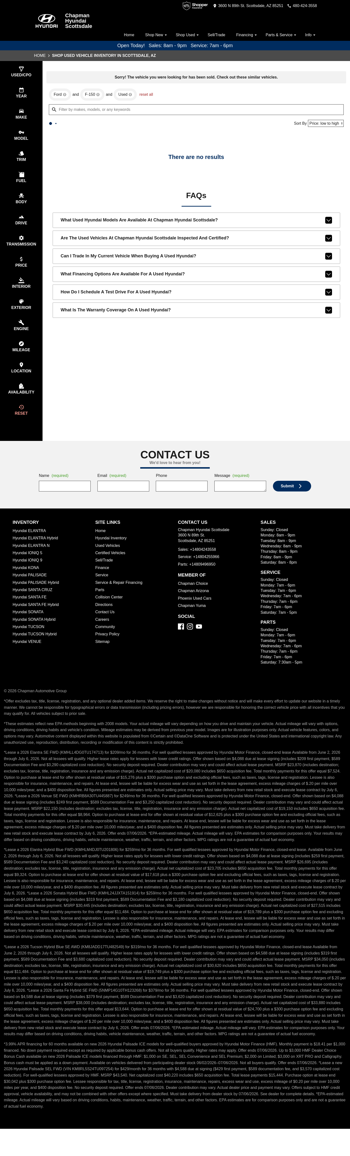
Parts (100, 598)
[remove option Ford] (60, 126)
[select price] (21, 267)
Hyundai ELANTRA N (31, 554)
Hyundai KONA (26, 576)
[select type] (21, 72)
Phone (161, 484)
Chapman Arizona (194, 599)
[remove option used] (126, 126)
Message (232, 484)
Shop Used (185, 35)
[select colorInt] (21, 288)
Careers (102, 628)
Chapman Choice (193, 592)
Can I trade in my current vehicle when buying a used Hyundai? (196, 288)
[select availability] (21, 396)
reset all (147, 126)
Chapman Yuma (192, 614)
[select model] (21, 137)
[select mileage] (21, 353)
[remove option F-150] (93, 126)
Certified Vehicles (111, 561)
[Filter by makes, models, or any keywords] (196, 141)
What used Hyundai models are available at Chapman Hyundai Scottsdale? (196, 252)
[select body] (21, 202)
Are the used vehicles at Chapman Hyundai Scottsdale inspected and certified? (196, 270)
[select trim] (21, 158)
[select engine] (21, 331)
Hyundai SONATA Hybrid (35, 628)
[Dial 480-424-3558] (300, 5)
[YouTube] (199, 635)
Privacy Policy (108, 642)
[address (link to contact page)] (243, 5)
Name (54, 484)
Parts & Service (281, 35)
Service (102, 583)
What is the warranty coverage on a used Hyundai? (196, 342)
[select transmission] (21, 245)
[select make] (21, 115)
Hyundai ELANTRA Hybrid (36, 546)
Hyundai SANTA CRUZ (33, 598)
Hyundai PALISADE (30, 583)
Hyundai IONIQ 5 (28, 561)
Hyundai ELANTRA (29, 539)
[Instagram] (190, 635)
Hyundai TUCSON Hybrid (36, 642)
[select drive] (21, 223)
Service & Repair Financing (119, 591)
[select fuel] (21, 180)
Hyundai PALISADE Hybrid (37, 591)
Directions (104, 613)
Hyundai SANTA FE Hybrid (37, 613)
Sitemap (102, 650)
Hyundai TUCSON (29, 635)
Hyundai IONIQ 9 (28, 568)
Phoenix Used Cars (195, 606)
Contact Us (105, 620)
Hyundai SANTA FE (30, 605)
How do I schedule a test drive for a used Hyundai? (196, 324)
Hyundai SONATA (28, 620)
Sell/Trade (214, 35)
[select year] (21, 94)
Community (105, 635)
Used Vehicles (108, 554)
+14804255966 (208, 565)
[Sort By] (325, 154)
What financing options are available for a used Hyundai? (196, 306)
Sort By (298, 155)
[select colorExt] (21, 310)
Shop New (153, 35)
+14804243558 (204, 558)
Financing (246, 35)
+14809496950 (203, 572)
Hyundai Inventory (111, 546)
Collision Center (109, 605)
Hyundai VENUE (27, 650)
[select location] (21, 375)
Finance (102, 576)
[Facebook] (181, 635)
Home (124, 35)
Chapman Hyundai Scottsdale (79, 21)
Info (311, 35)
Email (112, 484)
